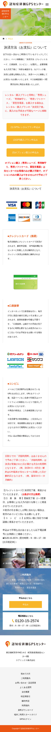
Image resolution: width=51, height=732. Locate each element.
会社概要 (25, 692)
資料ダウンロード (25, 710)
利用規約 (25, 705)
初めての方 (25, 674)
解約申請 (25, 701)
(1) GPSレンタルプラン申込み (25, 127)
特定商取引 (25, 696)
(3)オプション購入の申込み (25, 152)
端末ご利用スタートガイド (25, 714)
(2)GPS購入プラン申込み (25, 140)
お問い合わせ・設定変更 (25, 683)
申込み (25, 604)
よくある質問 (25, 687)
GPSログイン (25, 719)
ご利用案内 (25, 678)
